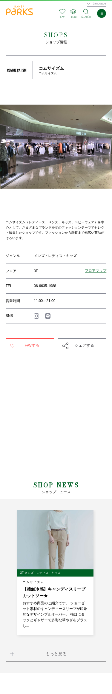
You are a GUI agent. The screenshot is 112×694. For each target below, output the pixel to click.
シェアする (84, 345)
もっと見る (56, 653)
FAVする (31, 345)
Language (99, 3)
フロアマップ (95, 271)
